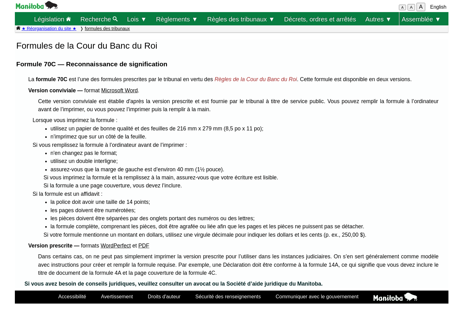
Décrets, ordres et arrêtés (320, 19)
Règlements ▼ (177, 19)
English (438, 7)
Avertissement (117, 296)
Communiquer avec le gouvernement (317, 296)
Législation (52, 19)
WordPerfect (116, 246)
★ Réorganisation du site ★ (49, 28)
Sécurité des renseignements (228, 296)
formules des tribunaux (107, 28)
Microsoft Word (119, 90)
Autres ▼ (378, 19)
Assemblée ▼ (421, 19)
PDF (143, 246)
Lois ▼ (137, 19)
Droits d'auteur (164, 296)
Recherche (99, 19)
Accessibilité (72, 296)
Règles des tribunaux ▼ (241, 19)
